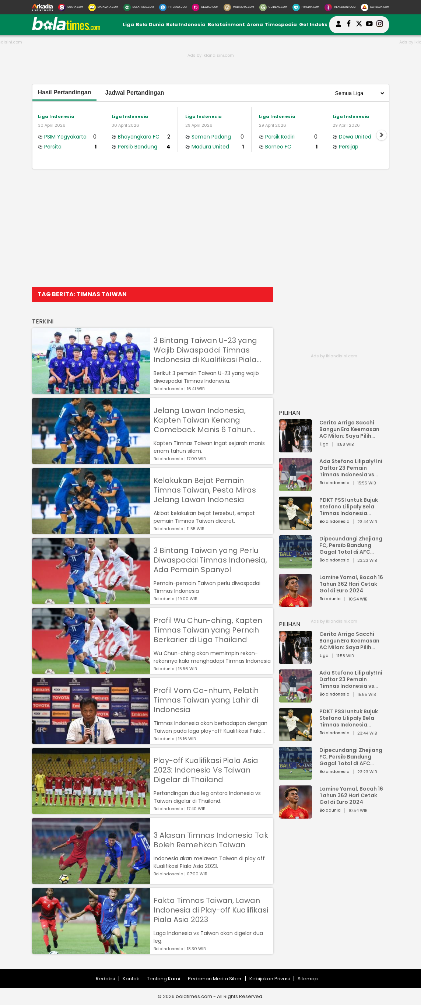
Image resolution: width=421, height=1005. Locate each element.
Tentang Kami (163, 978)
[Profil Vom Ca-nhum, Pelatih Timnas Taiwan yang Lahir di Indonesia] (91, 740)
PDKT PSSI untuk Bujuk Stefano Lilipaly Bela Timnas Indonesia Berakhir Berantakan (348, 506)
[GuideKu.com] (273, 7)
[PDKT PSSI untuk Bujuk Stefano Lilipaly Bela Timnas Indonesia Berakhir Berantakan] (295, 526)
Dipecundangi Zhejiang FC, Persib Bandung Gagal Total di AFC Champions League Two (351, 545)
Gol (303, 24)
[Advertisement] (210, 228)
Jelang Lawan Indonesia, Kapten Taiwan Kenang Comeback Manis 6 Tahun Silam (202, 420)
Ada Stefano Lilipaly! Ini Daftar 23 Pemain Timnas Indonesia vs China (350, 468)
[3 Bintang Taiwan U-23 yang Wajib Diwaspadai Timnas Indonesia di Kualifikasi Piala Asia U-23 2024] (91, 391)
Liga (128, 24)
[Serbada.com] (375, 7)
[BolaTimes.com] (138, 7)
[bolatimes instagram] (380, 24)
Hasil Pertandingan (64, 92)
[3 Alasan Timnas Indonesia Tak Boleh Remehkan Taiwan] (91, 880)
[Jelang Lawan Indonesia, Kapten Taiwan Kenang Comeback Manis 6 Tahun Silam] (91, 461)
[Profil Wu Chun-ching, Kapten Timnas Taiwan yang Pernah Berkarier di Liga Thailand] (91, 670)
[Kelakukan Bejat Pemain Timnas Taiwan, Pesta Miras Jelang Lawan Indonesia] (91, 530)
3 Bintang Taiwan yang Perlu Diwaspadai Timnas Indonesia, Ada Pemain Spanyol (210, 560)
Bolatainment (226, 24)
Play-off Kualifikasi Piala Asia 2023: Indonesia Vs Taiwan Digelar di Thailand (206, 770)
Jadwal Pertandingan (134, 93)
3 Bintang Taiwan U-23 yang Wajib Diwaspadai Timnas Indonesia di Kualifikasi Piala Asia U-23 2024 (205, 350)
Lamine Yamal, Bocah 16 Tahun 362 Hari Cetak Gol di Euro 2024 (351, 584)
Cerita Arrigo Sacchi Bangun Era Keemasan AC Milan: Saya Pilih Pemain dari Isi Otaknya (351, 429)
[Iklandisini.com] (339, 7)
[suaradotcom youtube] (369, 24)
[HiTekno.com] (172, 7)
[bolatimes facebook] (349, 24)
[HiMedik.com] (305, 7)
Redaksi (105, 978)
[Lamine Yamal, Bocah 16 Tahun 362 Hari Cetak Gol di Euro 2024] (295, 603)
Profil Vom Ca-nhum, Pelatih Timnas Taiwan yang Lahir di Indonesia (206, 700)
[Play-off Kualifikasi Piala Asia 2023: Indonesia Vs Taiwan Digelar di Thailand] (91, 810)
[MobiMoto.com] (239, 7)
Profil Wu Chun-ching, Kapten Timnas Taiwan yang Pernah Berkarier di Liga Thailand (208, 630)
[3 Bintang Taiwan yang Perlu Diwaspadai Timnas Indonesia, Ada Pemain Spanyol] (91, 600)
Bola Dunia (150, 24)
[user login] (338, 27)
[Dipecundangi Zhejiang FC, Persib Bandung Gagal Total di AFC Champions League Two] (295, 565)
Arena (255, 24)
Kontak (131, 978)
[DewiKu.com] (205, 7)
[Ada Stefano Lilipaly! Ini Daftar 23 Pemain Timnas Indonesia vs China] (295, 487)
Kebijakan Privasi (269, 978)
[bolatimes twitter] (359, 24)
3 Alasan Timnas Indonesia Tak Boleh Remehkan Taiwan (211, 840)
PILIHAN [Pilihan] (289, 413)
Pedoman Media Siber (215, 978)
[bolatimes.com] (66, 28)
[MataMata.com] (103, 7)
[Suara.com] (70, 7)
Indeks (318, 24)
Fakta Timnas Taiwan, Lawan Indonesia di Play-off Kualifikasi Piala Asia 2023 (211, 910)
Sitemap (308, 978)
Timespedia (281, 24)
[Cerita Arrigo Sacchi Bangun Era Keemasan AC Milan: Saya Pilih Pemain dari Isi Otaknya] (295, 449)
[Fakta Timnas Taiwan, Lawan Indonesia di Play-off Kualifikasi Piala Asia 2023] (91, 950)
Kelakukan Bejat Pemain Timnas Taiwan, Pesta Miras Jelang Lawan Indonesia (205, 490)
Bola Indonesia (186, 24)
